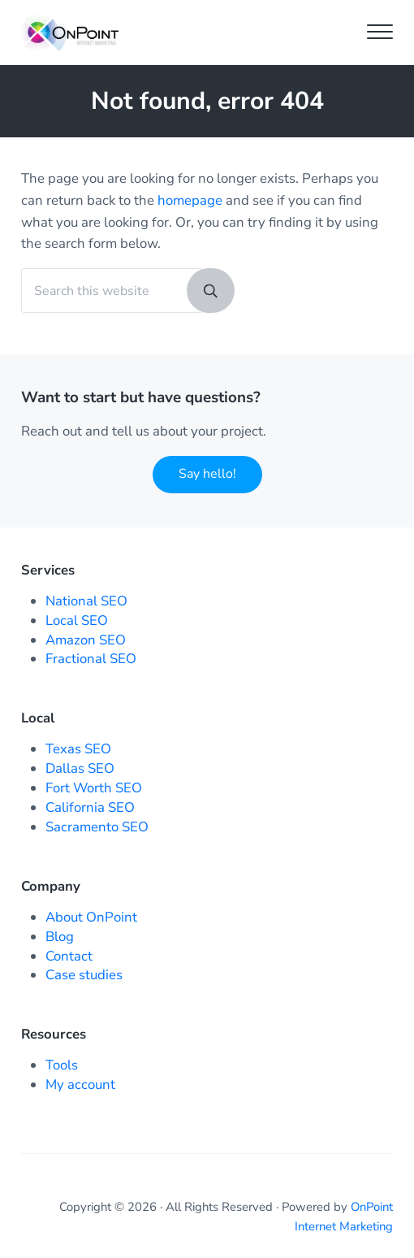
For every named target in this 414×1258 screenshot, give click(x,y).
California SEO (90, 807)
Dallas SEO (79, 768)
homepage (189, 200)
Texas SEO (78, 749)
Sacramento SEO (97, 827)
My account (80, 1084)
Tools (61, 1065)
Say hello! (207, 474)
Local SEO (76, 620)
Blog (59, 936)
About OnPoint (91, 917)
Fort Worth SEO (93, 788)
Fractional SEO (90, 658)
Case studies (84, 974)
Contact (69, 956)
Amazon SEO (85, 640)
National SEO (86, 601)
